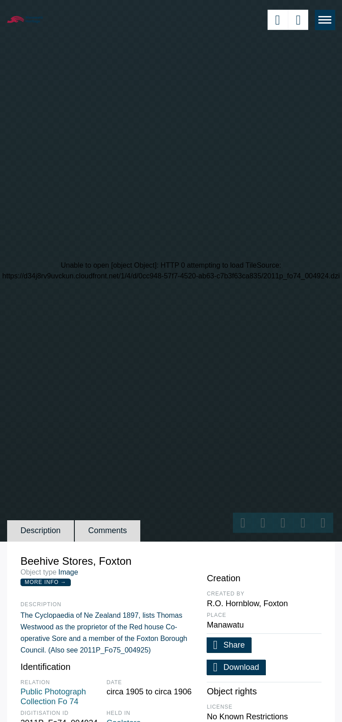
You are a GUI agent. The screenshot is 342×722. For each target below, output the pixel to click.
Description (40, 530)
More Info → (45, 582)
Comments (107, 530)
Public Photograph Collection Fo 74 (53, 696)
